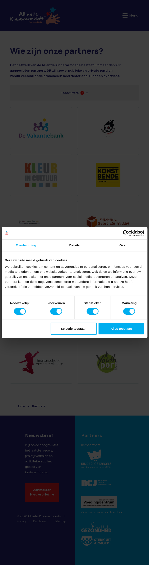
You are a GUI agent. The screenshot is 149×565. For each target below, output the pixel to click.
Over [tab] (123, 245)
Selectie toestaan (74, 328)
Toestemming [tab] (26, 245)
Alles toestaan (121, 328)
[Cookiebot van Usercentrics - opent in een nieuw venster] (126, 233)
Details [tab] (74, 245)
